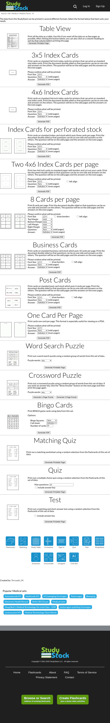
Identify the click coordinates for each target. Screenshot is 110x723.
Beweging (90, 596)
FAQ (66, 672)
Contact (69, 677)
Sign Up (100, 6)
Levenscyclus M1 (13, 612)
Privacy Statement (46, 677)
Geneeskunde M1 (13, 596)
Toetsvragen (76, 596)
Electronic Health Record (16, 601)
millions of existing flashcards (37, 699)
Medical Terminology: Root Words (41, 612)
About (52, 672)
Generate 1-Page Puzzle (43, 397)
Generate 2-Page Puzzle (67, 397)
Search (3, 13)
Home (16, 672)
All (9, 13)
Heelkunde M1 (32, 596)
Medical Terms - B (26, 13)
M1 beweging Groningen (55, 596)
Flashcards (34, 672)
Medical (15, 13)
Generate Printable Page (39, 43)
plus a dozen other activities (72, 699)
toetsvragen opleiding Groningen (75, 607)
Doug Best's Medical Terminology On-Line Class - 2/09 (30, 607)
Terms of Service (87, 672)
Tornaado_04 (17, 580)
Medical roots (58, 601)
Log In (86, 6)
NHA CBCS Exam (40, 601)
